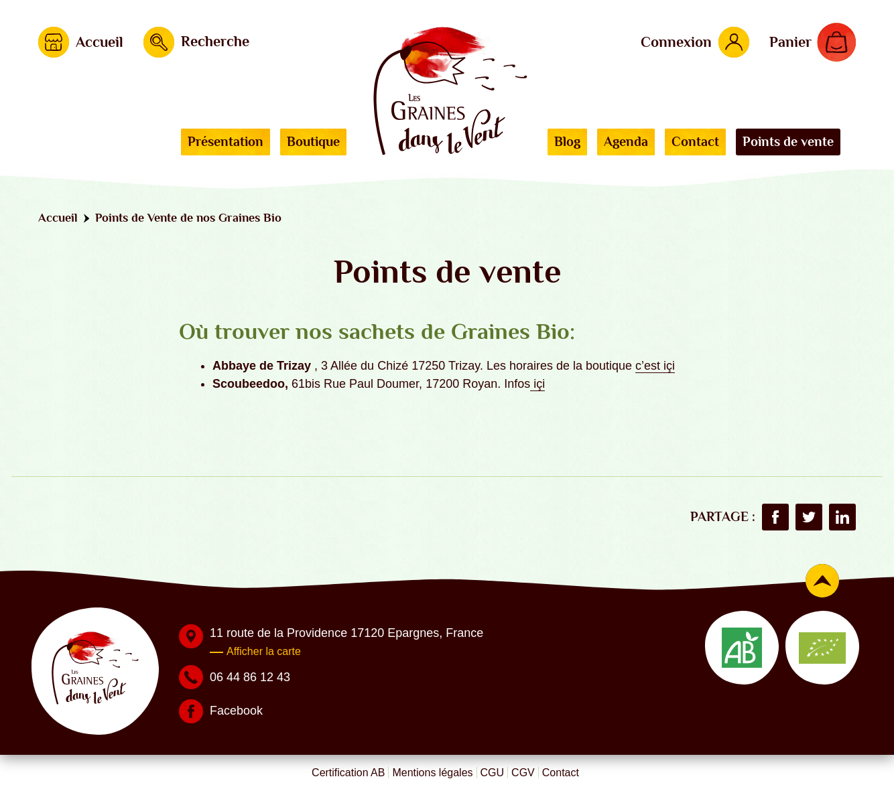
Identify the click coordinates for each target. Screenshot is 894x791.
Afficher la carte (264, 651)
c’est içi (655, 365)
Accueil (58, 217)
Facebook (236, 710)
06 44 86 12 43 (250, 677)
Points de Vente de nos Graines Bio (188, 217)
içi (537, 383)
